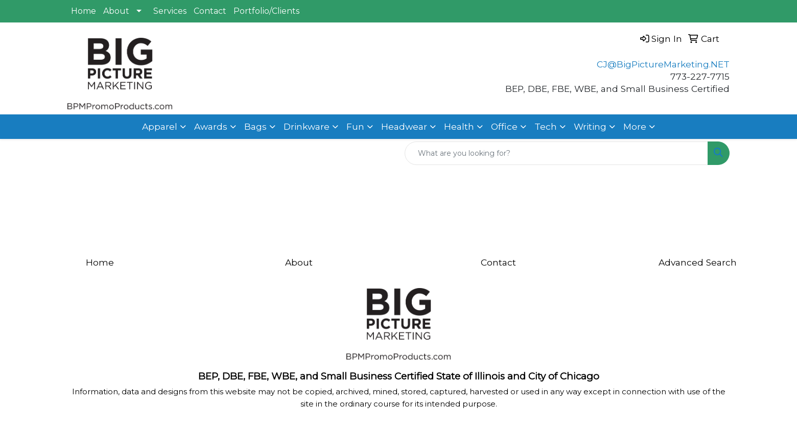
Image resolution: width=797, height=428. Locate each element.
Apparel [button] (159, 126)
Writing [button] (590, 126)
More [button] (634, 126)
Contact (210, 11)
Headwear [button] (404, 126)
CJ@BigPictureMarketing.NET (663, 64)
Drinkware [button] (307, 126)
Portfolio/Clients (266, 11)
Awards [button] (210, 126)
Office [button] (504, 126)
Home (83, 11)
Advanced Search (698, 262)
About (116, 11)
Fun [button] (355, 126)
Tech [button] (545, 126)
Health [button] (459, 126)
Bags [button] (255, 126)
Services (169, 11)
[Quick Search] (556, 153)
